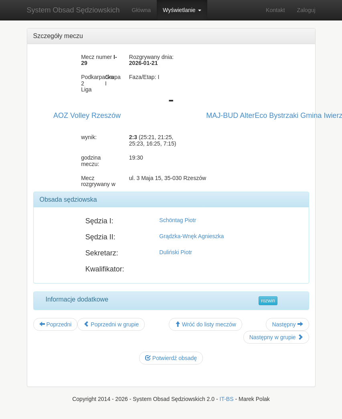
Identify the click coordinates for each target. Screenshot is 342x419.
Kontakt (275, 10)
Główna (141, 10)
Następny (287, 324)
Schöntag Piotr (177, 220)
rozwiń (268, 301)
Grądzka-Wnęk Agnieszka (191, 236)
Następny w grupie (276, 337)
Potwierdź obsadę (171, 358)
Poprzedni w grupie (111, 324)
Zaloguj (306, 10)
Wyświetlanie (182, 10)
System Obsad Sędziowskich (73, 10)
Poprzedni (55, 324)
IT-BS (227, 399)
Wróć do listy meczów (205, 324)
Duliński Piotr (175, 252)
